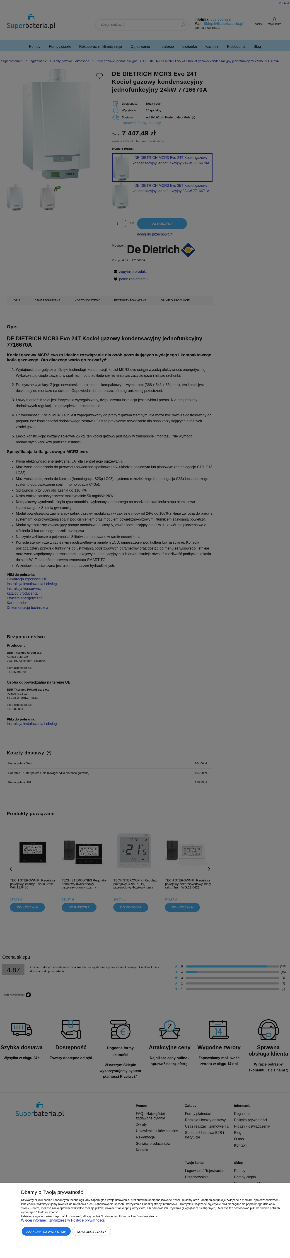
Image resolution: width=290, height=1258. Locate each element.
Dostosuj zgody (91, 1232)
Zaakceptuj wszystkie (46, 1232)
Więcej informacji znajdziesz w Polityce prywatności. (63, 1220)
